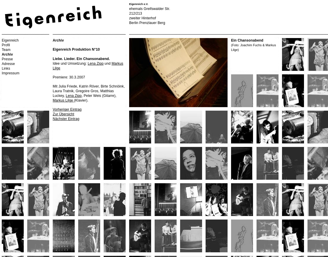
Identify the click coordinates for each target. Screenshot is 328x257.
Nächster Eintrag (66, 119)
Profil (6, 45)
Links (6, 68)
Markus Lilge (63, 100)
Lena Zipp (95, 63)
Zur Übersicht (63, 114)
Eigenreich (10, 40)
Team (6, 50)
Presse (7, 59)
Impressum (10, 73)
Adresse (8, 64)
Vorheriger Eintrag (67, 109)
